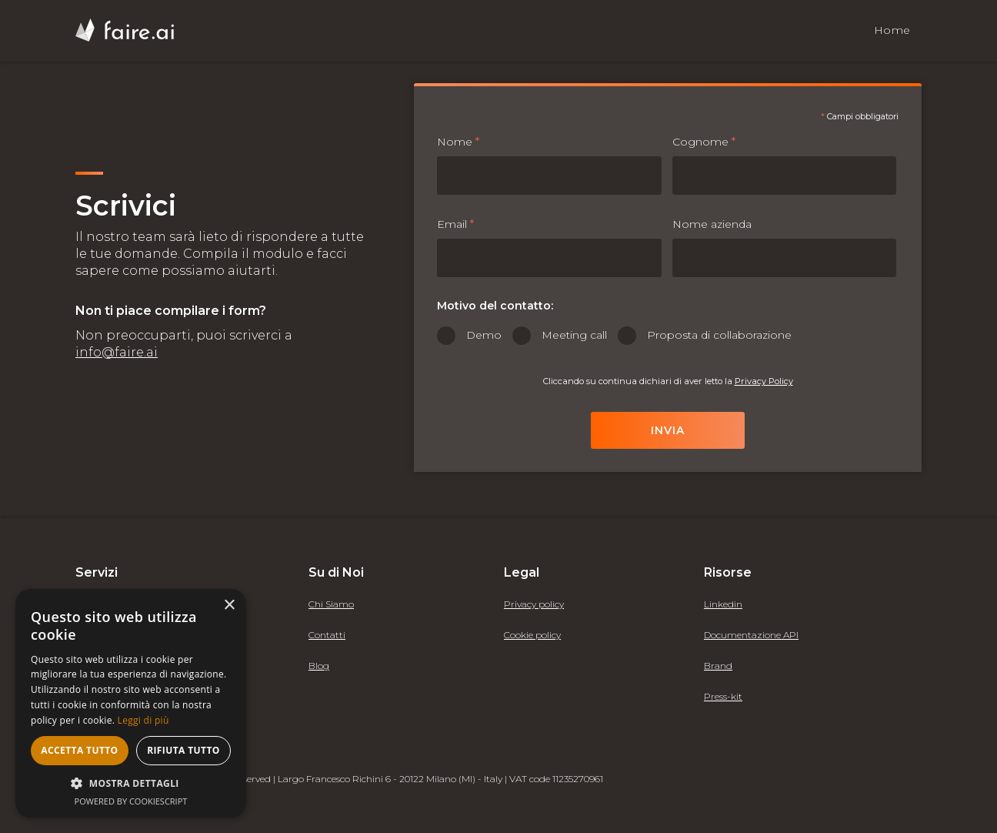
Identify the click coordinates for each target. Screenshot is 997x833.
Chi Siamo (331, 604)
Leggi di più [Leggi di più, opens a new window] (143, 720)
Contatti (326, 635)
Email (455, 224)
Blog (318, 665)
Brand (718, 665)
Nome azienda (712, 224)
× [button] (229, 605)
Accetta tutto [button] (79, 750)
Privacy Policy (764, 381)
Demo (484, 335)
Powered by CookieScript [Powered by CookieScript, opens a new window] (131, 801)
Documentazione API (751, 635)
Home (892, 30)
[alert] (130, 703)
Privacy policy (534, 604)
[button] (131, 783)
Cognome (703, 142)
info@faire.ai (116, 352)
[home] (124, 30)
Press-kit (723, 696)
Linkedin (723, 604)
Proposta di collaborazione (719, 335)
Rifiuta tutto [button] (183, 750)
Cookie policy (532, 635)
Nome (458, 142)
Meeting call (574, 335)
